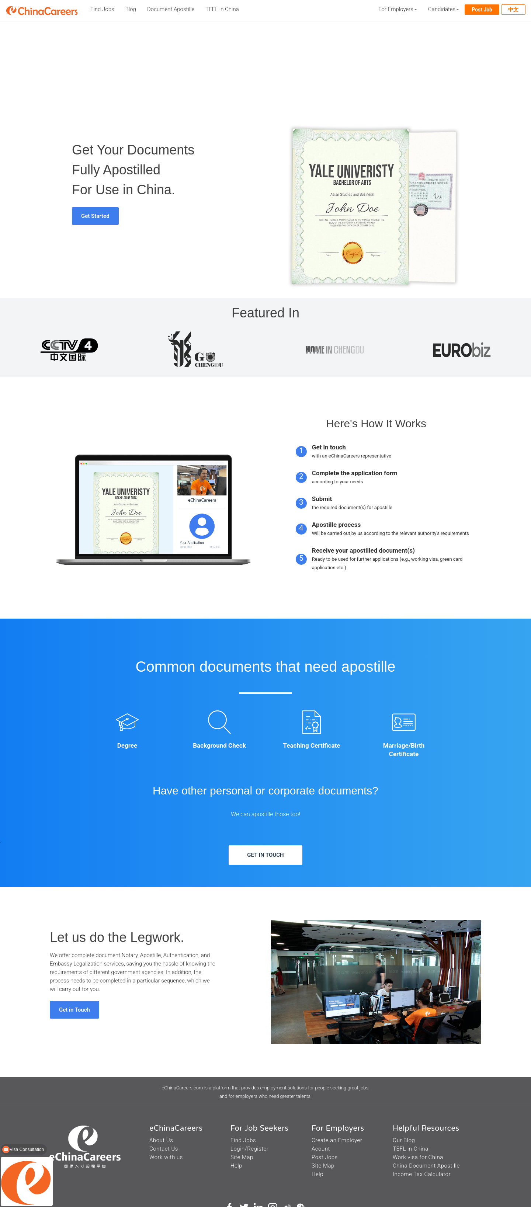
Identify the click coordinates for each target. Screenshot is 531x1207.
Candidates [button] (443, 9)
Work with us (166, 1157)
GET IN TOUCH (265, 855)
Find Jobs (102, 9)
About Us (161, 1140)
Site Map (241, 1157)
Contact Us (163, 1148)
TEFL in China (222, 9)
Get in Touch (74, 1009)
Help (236, 1165)
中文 (513, 10)
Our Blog (404, 1140)
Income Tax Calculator (422, 1174)
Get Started (95, 216)
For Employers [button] (397, 9)
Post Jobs (325, 1157)
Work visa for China (418, 1157)
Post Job (482, 10)
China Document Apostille (426, 1165)
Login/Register (249, 1148)
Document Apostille (170, 9)
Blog (130, 9)
